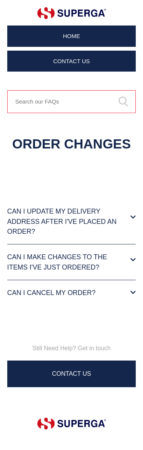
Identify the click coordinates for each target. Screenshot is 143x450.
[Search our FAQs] (71, 101)
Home (71, 36)
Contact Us (71, 61)
